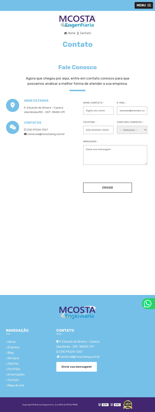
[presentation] (107, 173)
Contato (12, 380)
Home (11, 342)
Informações (15, 374)
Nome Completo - (93, 102)
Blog (10, 352)
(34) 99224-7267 (36, 129)
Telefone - (90, 122)
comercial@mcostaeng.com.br (78, 357)
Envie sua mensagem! (77, 366)
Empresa (12, 347)
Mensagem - (90, 141)
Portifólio (13, 369)
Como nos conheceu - (130, 122)
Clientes (12, 363)
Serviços (12, 358)
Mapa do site (15, 385)
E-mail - (122, 102)
